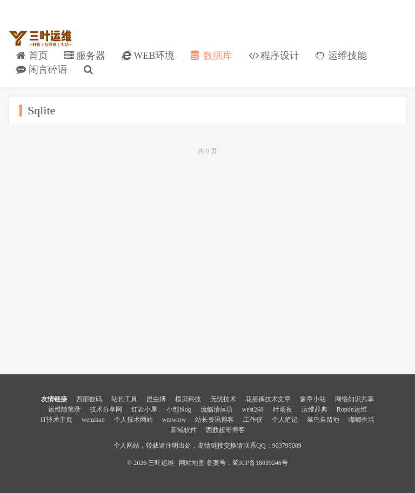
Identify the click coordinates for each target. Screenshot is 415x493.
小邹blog (178, 409)
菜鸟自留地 (323, 419)
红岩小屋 (144, 409)
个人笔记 (285, 419)
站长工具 (124, 399)
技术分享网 (106, 409)
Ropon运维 (352, 409)
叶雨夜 (282, 409)
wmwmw (174, 419)
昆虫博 (156, 399)
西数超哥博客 (225, 430)
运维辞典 (314, 409)
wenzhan (93, 419)
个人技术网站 (133, 419)
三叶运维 (40, 38)
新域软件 (184, 430)
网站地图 (192, 463)
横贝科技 (188, 399)
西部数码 (89, 399)
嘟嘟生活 (361, 419)
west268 (253, 409)
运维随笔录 (64, 409)
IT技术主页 (56, 419)
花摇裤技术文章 (268, 399)
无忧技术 (223, 399)
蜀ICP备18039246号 (260, 463)
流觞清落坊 (216, 409)
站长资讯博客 (214, 419)
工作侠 (253, 419)
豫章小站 (313, 399)
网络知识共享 (354, 399)
